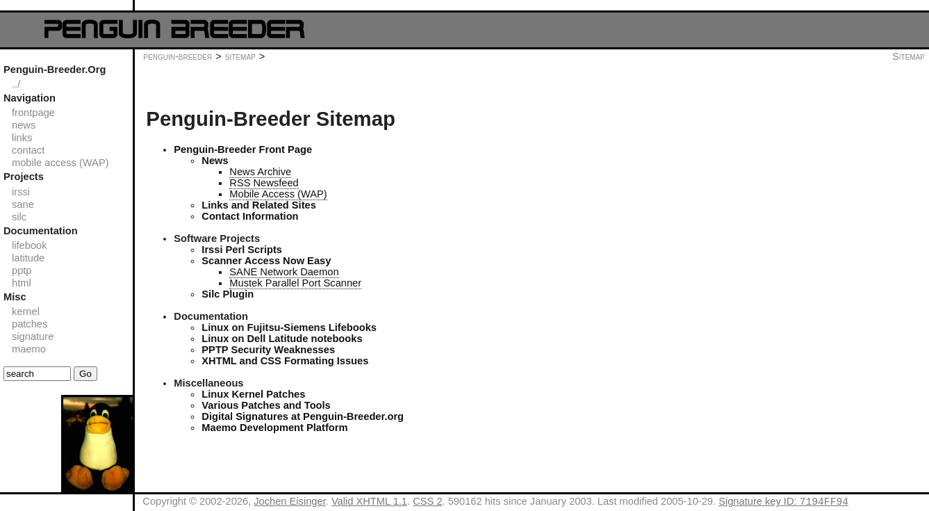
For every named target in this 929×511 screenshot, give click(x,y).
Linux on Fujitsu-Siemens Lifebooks (289, 327)
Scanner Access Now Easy (266, 260)
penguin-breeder (177, 56)
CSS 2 (427, 503)
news (23, 125)
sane (23, 204)
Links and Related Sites (259, 205)
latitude (28, 257)
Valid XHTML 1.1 (369, 503)
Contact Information (250, 216)
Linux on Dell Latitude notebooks (282, 338)
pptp (22, 270)
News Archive (260, 171)
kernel (26, 311)
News (215, 160)
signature (33, 336)
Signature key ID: (783, 503)
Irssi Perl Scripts (242, 249)
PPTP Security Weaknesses (268, 349)
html (21, 283)
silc (19, 216)
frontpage (33, 112)
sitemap (240, 56)
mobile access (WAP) (60, 162)
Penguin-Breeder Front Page (243, 149)
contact (28, 150)
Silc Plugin (228, 294)
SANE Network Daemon (283, 271)
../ (16, 84)
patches (29, 324)
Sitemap (908, 56)
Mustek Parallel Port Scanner (295, 283)
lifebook (29, 245)
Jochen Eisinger (289, 503)
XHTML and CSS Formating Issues (285, 360)
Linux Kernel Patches (253, 394)
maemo (29, 349)
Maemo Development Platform (274, 427)
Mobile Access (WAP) (278, 194)
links (22, 137)
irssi (21, 191)
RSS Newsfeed (263, 182)
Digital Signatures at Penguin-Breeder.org (303, 416)
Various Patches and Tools (266, 405)
